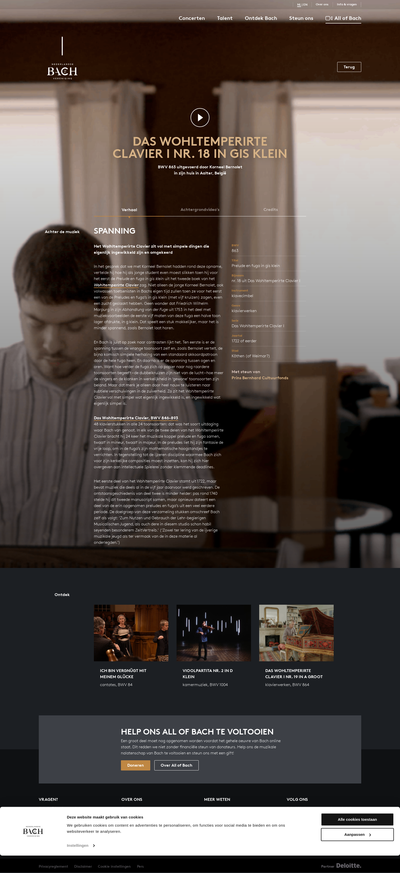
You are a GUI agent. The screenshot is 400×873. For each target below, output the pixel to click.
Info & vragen (347, 4)
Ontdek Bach (261, 18)
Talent (225, 18)
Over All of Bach (176, 765)
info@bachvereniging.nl (64, 808)
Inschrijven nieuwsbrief (316, 823)
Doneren (135, 765)
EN (305, 4)
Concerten (192, 18)
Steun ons (301, 18)
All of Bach (343, 18)
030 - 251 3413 (54, 815)
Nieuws (211, 808)
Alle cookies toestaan (357, 837)
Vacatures (131, 817)
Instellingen (78, 863)
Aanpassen (357, 852)
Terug (349, 66)
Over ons (322, 4)
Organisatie (132, 808)
